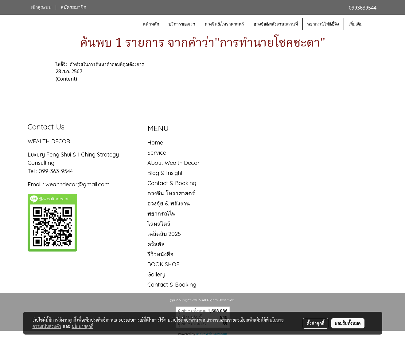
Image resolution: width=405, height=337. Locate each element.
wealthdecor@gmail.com (78, 184)
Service (156, 152)
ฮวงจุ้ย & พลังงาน (168, 203)
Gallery (156, 274)
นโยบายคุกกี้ (82, 326)
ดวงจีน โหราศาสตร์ (171, 193)
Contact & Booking (171, 183)
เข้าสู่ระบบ (41, 7)
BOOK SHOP (163, 264)
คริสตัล (156, 244)
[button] (372, 24)
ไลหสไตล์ (158, 223)
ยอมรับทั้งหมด (348, 323)
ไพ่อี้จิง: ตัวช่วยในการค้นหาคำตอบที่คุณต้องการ (100, 64)
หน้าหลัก (151, 24)
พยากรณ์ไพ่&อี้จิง (323, 24)
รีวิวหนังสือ (160, 254)
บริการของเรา (182, 24)
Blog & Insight (165, 172)
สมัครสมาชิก (73, 7)
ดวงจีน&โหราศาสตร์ (224, 24)
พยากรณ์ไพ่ (161, 213)
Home (155, 142)
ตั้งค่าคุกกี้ (315, 323)
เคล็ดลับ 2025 (164, 233)
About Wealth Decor (173, 162)
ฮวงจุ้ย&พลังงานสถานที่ (276, 24)
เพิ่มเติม (356, 24)
